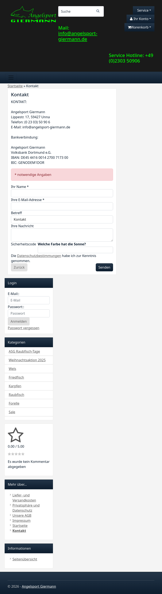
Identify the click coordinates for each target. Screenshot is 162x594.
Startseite (20, 525)
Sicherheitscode (23, 244)
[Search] (81, 11)
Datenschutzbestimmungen (39, 255)
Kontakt (19, 530)
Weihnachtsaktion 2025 (27, 360)
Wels (12, 368)
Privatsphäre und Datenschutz (26, 508)
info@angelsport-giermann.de (77, 36)
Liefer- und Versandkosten (24, 498)
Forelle (14, 403)
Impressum (21, 520)
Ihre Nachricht (22, 226)
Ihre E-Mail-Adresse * (27, 199)
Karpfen (15, 386)
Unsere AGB (21, 515)
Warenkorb (138, 27)
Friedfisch (16, 377)
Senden (104, 267)
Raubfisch (16, 394)
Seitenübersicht (24, 559)
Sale (12, 412)
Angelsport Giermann (39, 586)
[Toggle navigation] (11, 77)
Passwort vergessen (23, 328)
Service (142, 10)
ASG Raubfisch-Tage (24, 351)
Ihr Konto (139, 18)
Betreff (16, 213)
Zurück (19, 267)
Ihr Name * (20, 186)
